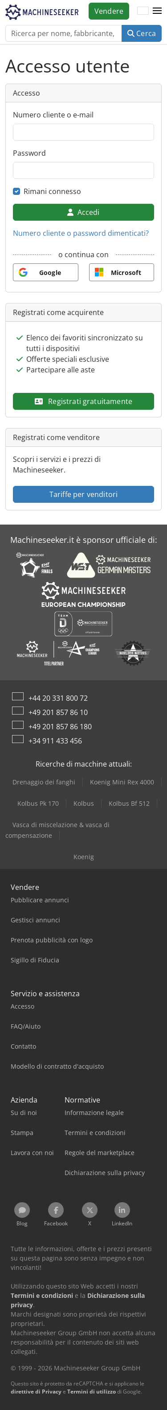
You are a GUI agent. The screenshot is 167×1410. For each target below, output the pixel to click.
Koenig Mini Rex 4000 (122, 782)
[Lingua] (143, 11)
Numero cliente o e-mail (53, 115)
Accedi (83, 212)
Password (29, 153)
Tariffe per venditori (83, 494)
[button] (157, 11)
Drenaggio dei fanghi (43, 782)
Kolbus (83, 803)
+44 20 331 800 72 (58, 698)
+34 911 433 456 (55, 741)
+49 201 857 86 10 (58, 712)
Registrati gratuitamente (83, 401)
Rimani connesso (52, 191)
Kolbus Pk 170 (38, 803)
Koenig (83, 856)
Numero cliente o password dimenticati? (81, 233)
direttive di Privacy (36, 1391)
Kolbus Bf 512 (129, 803)
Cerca (141, 33)
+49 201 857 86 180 (60, 726)
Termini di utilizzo (91, 1391)
